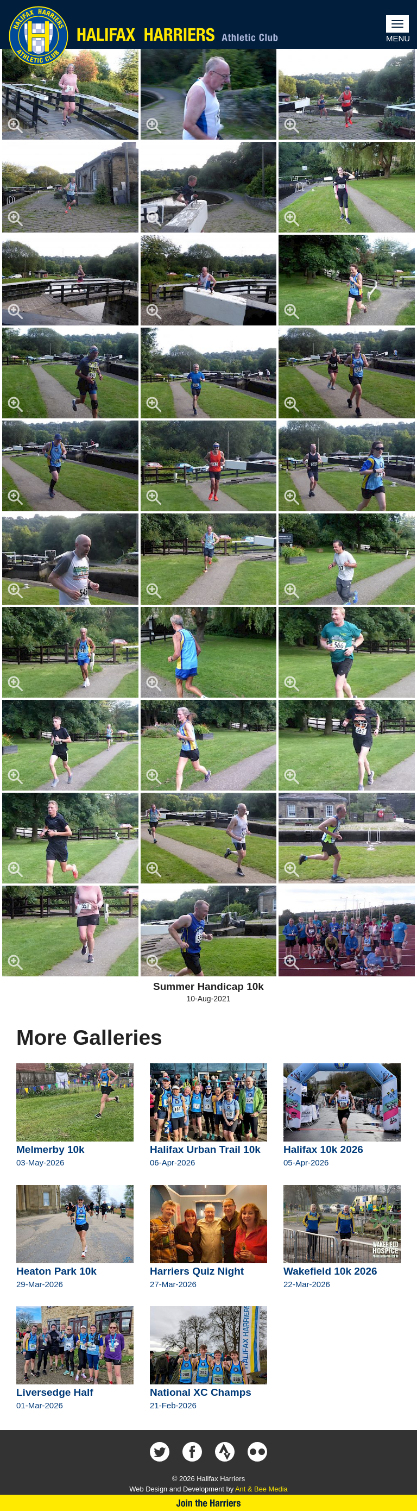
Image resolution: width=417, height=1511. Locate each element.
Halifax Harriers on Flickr (257, 1452)
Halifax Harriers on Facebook (192, 1452)
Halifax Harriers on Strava (225, 1452)
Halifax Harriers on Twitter (159, 1452)
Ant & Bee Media (261, 1489)
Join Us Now (208, 1503)
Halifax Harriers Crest (38, 35)
